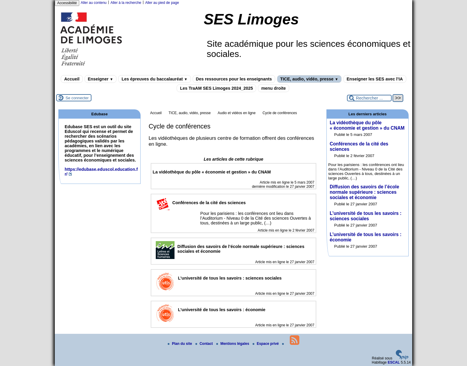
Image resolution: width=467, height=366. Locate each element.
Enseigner (100, 79)
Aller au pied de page (162, 3)
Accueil (71, 79)
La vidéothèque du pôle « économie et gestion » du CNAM (367, 125)
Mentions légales (233, 344)
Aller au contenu (94, 3)
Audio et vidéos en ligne (237, 113)
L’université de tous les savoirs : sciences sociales (365, 216)
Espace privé (266, 344)
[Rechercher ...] (369, 98)
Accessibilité (67, 3)
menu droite (273, 88)
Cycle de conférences (280, 113)
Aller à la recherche (125, 3)
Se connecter (77, 98)
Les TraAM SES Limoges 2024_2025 (216, 88)
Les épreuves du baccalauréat (154, 79)
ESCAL (394, 362)
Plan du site (180, 344)
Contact (204, 344)
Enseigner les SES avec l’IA (375, 79)
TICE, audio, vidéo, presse (309, 79)
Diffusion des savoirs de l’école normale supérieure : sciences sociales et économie (364, 192)
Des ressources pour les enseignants (234, 79)
